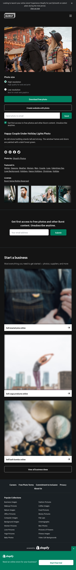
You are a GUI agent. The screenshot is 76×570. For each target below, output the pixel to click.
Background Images (11, 521)
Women (30, 167)
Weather (22, 167)
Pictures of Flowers (46, 529)
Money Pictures (44, 513)
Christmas (47, 170)
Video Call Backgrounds (47, 537)
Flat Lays (42, 517)
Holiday (56, 170)
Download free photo (38, 99)
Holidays (24, 170)
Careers (13, 484)
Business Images (10, 502)
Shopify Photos (19, 158)
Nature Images (9, 509)
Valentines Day (57, 167)
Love (48, 167)
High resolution (14, 81)
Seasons (14, 167)
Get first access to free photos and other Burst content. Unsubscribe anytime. (35, 123)
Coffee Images (44, 505)
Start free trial (56, 562)
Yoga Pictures (9, 533)
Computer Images (11, 517)
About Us (38, 488)
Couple (42, 167)
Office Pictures (9, 513)
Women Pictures (10, 525)
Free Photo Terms (26, 484)
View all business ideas (38, 469)
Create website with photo (38, 107)
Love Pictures (9, 529)
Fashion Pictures (45, 502)
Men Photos (43, 525)
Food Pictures (44, 509)
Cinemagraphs (44, 521)
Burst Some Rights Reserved (16, 180)
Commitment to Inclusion (47, 484)
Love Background (11, 170)
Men (36, 167)
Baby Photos (8, 537)
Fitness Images (44, 533)
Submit (58, 232)
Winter (7, 167)
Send (66, 115)
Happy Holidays (35, 170)
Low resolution (14, 89)
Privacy (63, 484)
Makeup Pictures (10, 505)
